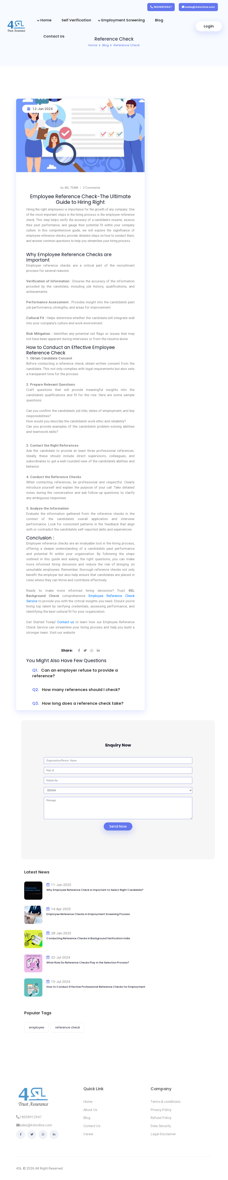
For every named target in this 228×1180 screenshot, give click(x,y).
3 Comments (91, 188)
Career (88, 1137)
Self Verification (76, 20)
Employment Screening (123, 20)
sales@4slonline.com (200, 7)
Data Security (161, 1129)
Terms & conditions (165, 1105)
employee (36, 1027)
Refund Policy (161, 1121)
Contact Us (53, 36)
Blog (159, 20)
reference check (67, 1027)
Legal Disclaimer (163, 1137)
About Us (90, 1113)
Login (209, 26)
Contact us (65, 622)
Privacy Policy (161, 1113)
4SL (19, 1168)
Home (45, 20)
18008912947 (163, 7)
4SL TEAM (71, 188)
